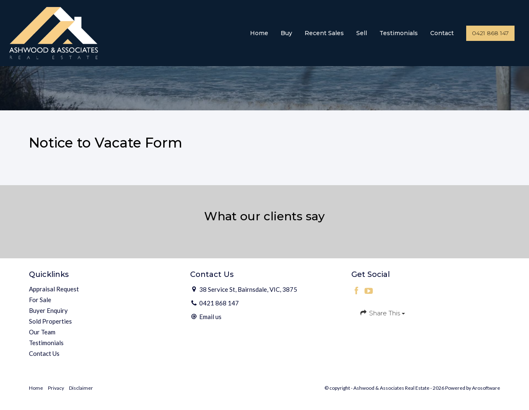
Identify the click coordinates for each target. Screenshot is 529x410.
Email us (210, 316)
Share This (382, 313)
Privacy (56, 388)
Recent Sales (324, 33)
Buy (286, 33)
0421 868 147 (490, 33)
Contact (442, 33)
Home (259, 33)
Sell (361, 33)
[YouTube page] (369, 291)
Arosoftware (486, 388)
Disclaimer (81, 388)
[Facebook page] (357, 291)
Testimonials (398, 33)
